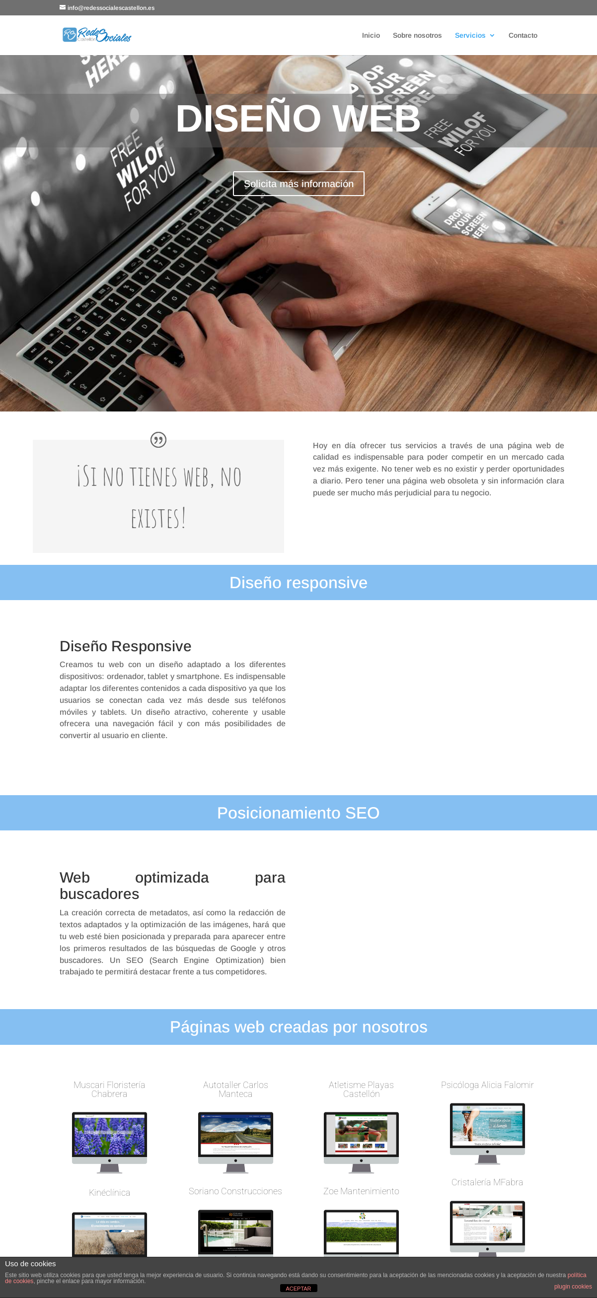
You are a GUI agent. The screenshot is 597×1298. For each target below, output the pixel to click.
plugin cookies (573, 1286)
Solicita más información (299, 183)
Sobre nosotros (417, 35)
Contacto (523, 35)
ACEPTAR (298, 1289)
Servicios (470, 35)
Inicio (371, 35)
